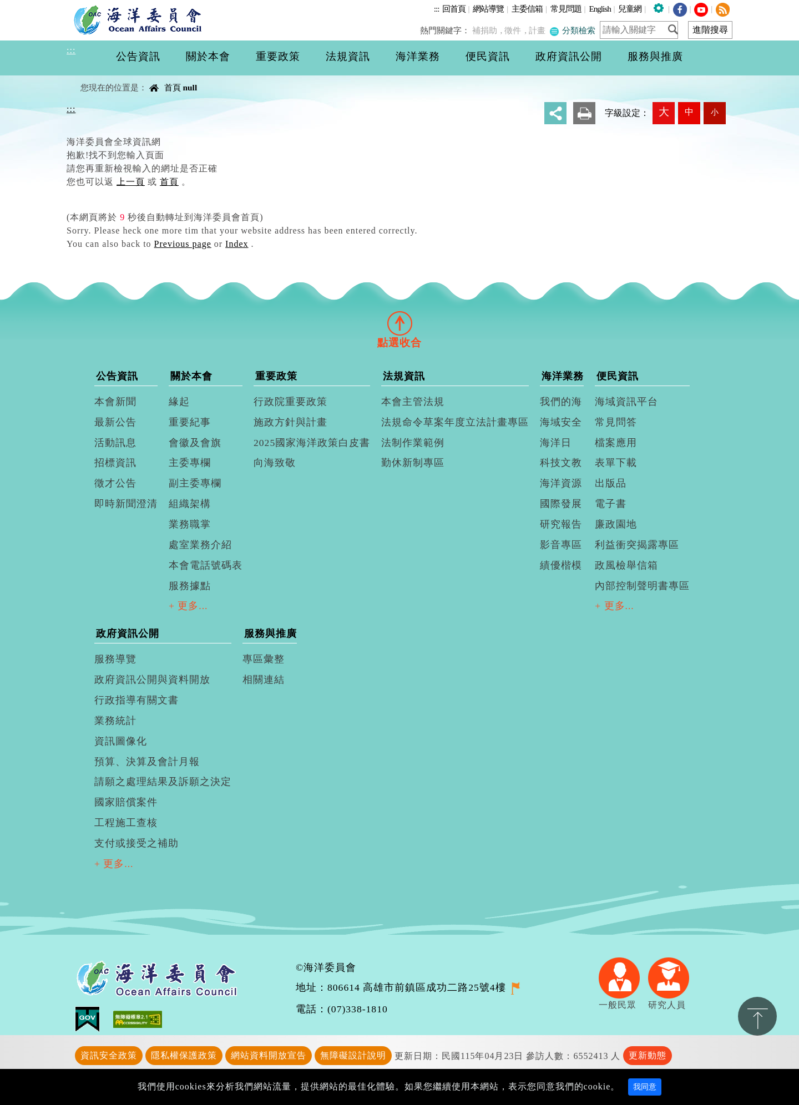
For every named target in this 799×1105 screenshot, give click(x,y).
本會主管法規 (412, 401)
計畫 (539, 30)
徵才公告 (115, 483)
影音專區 (561, 544)
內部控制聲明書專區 (642, 585)
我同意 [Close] (644, 1087)
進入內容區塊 (28, 6)
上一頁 (131, 181)
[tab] (399, 322)
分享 (555, 113)
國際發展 (561, 503)
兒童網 (629, 8)
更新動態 (647, 1055)
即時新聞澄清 (126, 503)
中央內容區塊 (95, 78)
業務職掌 (190, 524)
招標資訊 (115, 462)
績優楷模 (561, 565)
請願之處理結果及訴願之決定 (162, 781)
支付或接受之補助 (136, 843)
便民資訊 (617, 376)
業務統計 (115, 720)
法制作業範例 (412, 442)
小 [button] (715, 112)
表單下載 (616, 462)
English (599, 8)
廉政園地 (616, 524)
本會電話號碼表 (205, 565)
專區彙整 (263, 659)
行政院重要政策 (290, 401)
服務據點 (190, 585)
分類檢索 (573, 30)
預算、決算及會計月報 (147, 761)
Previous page (182, 244)
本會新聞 (115, 401)
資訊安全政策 (108, 1055)
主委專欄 (190, 462)
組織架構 (190, 503)
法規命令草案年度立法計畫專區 (455, 422)
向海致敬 (275, 462)
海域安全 (561, 422)
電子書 (610, 503)
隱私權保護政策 (184, 1055)
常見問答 (616, 422)
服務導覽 (115, 659)
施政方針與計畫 (290, 422)
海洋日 (556, 442)
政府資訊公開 (127, 633)
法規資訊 (404, 376)
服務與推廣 (270, 633)
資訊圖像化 (120, 741)
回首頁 (454, 8)
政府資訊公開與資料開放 (152, 679)
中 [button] (689, 111)
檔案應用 (616, 442)
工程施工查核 (126, 822)
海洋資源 (561, 483)
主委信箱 (527, 8)
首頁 (172, 87)
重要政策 (276, 376)
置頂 (757, 1016)
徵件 (516, 30)
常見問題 (565, 8)
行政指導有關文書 (136, 700)
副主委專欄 (195, 483)
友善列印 (584, 113)
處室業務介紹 (200, 544)
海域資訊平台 (626, 401)
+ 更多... (188, 605)
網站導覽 (488, 8)
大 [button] (664, 112)
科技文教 (561, 462)
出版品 (610, 483)
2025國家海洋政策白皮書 (312, 442)
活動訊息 (115, 442)
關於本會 (191, 376)
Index (236, 244)
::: (436, 8)
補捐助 (489, 30)
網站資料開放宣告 (268, 1055)
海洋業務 (563, 376)
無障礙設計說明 (353, 1055)
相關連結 (263, 679)
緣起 (179, 401)
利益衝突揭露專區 (637, 544)
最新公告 (115, 422)
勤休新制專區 (412, 462)
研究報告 (561, 524)
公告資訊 (117, 376)
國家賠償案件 (126, 802)
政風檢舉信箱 (626, 565)
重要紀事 (190, 422)
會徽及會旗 (195, 442)
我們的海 (561, 401)
